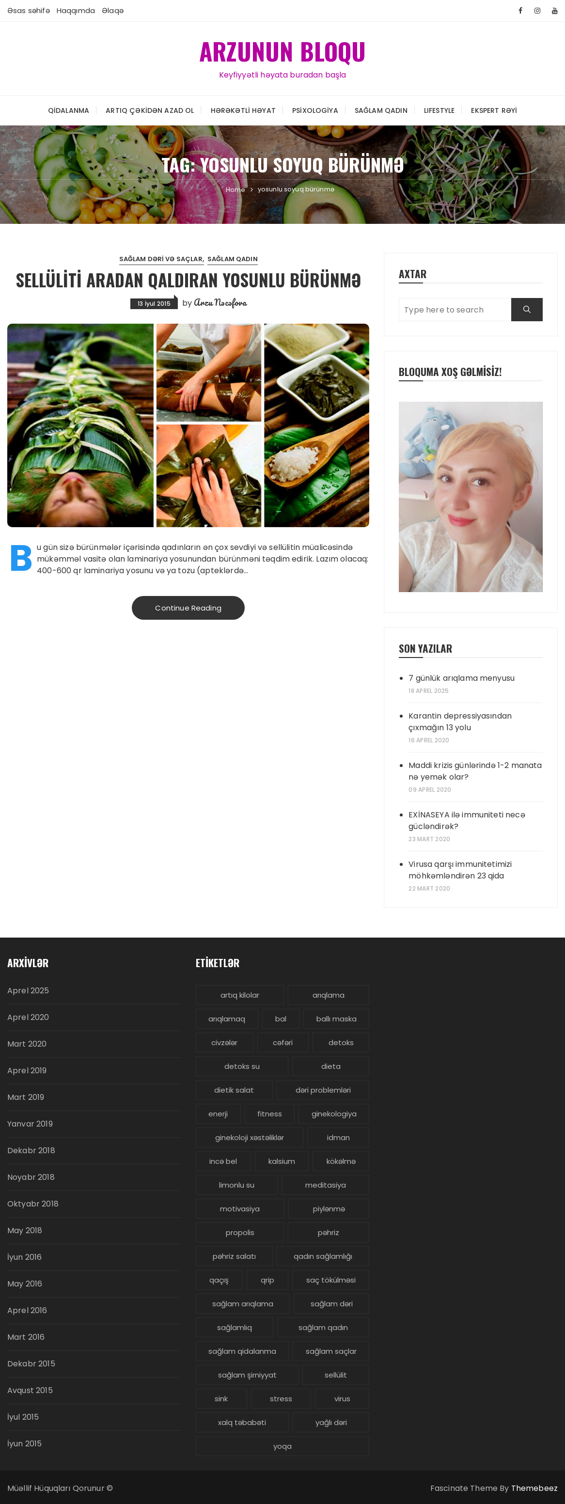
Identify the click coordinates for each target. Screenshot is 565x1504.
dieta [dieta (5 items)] (331, 1066)
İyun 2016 (24, 1257)
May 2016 (24, 1283)
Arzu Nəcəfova (220, 302)
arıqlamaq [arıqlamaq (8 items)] (226, 1019)
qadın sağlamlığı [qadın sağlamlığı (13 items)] (323, 1256)
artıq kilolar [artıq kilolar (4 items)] (239, 995)
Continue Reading (188, 608)
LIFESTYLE (439, 110)
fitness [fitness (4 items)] (269, 1114)
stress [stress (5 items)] (281, 1399)
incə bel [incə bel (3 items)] (223, 1161)
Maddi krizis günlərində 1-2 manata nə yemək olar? (475, 771)
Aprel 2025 (28, 990)
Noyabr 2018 (31, 1177)
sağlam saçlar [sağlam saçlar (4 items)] (331, 1351)
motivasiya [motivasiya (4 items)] (240, 1209)
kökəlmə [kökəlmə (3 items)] (341, 1161)
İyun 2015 (24, 1443)
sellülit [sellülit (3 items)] (336, 1375)
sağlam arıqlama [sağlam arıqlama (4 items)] (242, 1304)
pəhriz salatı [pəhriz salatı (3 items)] (234, 1256)
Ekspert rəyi (494, 110)
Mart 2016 (26, 1337)
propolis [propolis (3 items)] (240, 1232)
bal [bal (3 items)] (280, 1019)
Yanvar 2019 (30, 1123)
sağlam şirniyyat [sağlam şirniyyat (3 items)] (247, 1375)
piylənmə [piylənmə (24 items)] (329, 1209)
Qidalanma (68, 110)
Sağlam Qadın (381, 110)
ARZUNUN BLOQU (282, 50)
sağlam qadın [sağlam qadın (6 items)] (323, 1327)
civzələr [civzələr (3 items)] (224, 1042)
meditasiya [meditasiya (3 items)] (325, 1185)
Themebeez (534, 1488)
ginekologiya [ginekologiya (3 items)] (334, 1114)
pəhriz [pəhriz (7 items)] (328, 1232)
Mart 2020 (27, 1044)
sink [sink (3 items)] (221, 1399)
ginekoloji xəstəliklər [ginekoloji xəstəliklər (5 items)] (249, 1137)
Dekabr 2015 (31, 1363)
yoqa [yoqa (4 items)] (282, 1446)
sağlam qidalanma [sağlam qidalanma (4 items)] (242, 1351)
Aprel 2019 (27, 1070)
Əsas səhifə (28, 10)
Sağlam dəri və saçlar (161, 259)
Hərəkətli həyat (243, 110)
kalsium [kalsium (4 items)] (281, 1161)
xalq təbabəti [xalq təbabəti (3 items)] (242, 1422)
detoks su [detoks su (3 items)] (242, 1066)
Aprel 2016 (27, 1310)
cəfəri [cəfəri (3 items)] (283, 1042)
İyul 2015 (23, 1417)
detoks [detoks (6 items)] (341, 1042)
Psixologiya (315, 110)
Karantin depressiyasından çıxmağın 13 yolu (460, 721)
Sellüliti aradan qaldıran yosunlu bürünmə (188, 279)
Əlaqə (113, 10)
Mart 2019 (25, 1097)
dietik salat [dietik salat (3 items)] (234, 1090)
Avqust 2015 (30, 1390)
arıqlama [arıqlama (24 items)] (329, 995)
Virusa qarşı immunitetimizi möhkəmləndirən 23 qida (460, 870)
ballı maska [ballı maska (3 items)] (336, 1019)
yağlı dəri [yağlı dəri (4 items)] (331, 1422)
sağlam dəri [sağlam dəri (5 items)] (332, 1304)
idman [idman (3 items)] (338, 1137)
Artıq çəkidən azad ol (150, 110)
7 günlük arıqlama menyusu (461, 678)
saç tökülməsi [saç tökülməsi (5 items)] (331, 1280)
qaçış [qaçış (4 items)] (219, 1280)
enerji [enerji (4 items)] (218, 1114)
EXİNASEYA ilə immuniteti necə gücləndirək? (466, 820)
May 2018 (24, 1230)
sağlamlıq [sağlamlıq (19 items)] (234, 1327)
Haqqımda (76, 10)
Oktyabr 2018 (33, 1203)
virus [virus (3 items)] (342, 1399)
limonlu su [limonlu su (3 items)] (236, 1185)
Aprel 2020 (28, 1017)
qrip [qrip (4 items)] (267, 1280)
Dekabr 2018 (31, 1150)
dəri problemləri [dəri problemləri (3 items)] (323, 1090)
